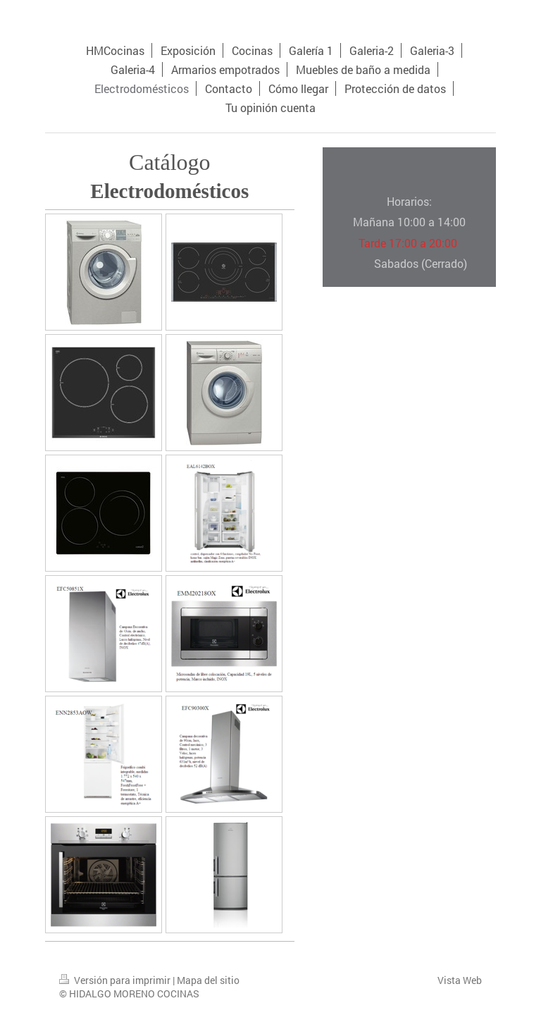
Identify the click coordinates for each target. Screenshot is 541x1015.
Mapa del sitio (208, 980)
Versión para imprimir (116, 980)
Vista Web (459, 980)
